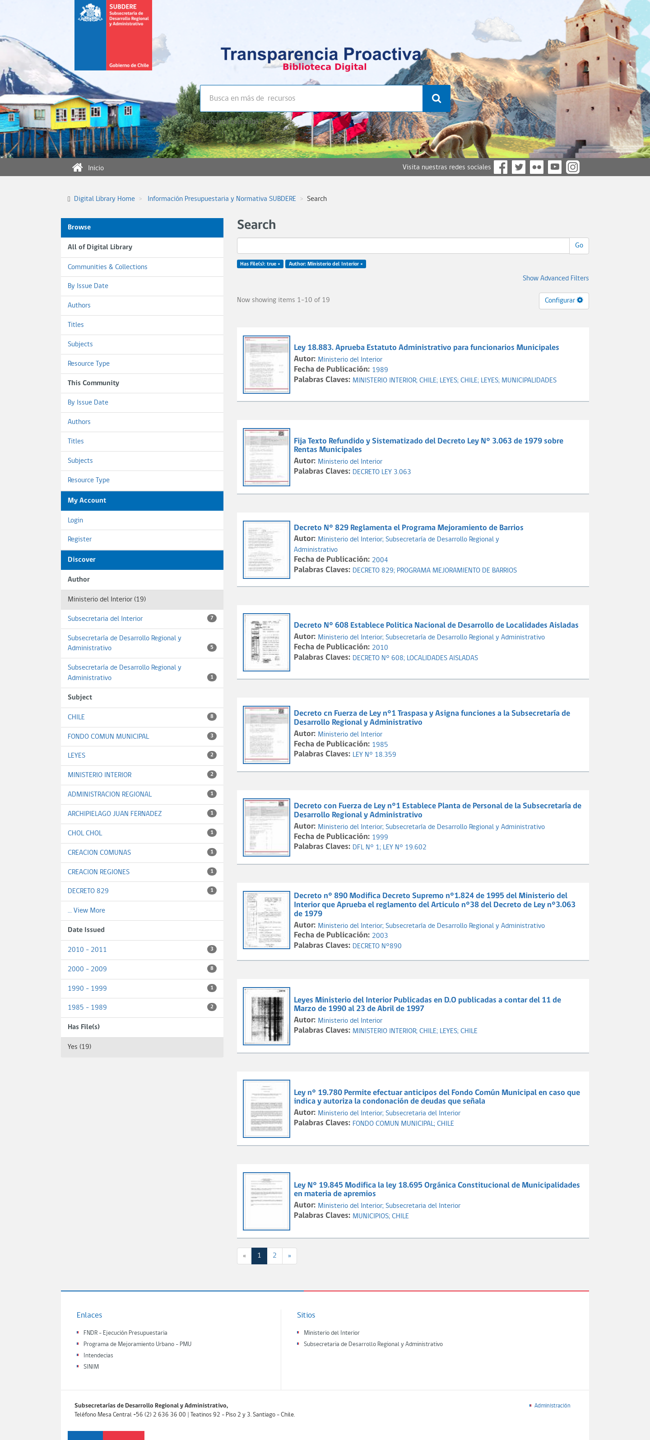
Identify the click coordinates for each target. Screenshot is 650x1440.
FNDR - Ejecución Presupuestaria (125, 1333)
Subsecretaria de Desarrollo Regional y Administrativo (373, 1344)
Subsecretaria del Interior (142, 618)
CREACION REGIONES (142, 871)
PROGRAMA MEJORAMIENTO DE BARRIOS (457, 570)
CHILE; (429, 380)
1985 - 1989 (142, 1007)
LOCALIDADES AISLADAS (442, 658)
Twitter (518, 167)
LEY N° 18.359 (374, 755)
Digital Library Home (104, 199)
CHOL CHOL (142, 833)
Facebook (500, 167)
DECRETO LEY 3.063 (382, 472)
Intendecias (98, 1355)
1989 (380, 370)
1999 (380, 837)
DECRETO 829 (142, 890)
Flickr (536, 167)
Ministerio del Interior (350, 359)
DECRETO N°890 (377, 946)
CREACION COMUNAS (142, 852)
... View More (86, 910)
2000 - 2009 (142, 969)
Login (75, 520)
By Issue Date (88, 286)
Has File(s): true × (260, 264)
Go (579, 245)
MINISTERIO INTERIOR (142, 774)
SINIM (91, 1367)
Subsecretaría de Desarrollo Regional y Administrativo (142, 643)
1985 (380, 745)
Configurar (564, 300)
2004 (380, 560)
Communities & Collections (108, 267)
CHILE (142, 717)
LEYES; (450, 380)
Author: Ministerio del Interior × (326, 264)
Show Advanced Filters (556, 278)
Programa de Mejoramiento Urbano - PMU (137, 1344)
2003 (380, 936)
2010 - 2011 (142, 949)
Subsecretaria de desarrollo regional (113, 42)
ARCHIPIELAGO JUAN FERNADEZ (142, 813)
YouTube (555, 167)
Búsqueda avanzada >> (233, 122)
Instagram (573, 167)
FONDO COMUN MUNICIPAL (142, 736)
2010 (380, 648)
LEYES (142, 755)
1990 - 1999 (142, 988)
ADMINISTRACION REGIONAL (142, 794)
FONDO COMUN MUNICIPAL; (395, 1124)
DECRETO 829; (375, 570)
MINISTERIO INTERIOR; (386, 380)
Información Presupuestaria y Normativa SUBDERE (222, 199)
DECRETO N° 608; (380, 658)
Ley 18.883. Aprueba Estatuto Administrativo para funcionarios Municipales (427, 348)
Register (80, 539)
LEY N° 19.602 (405, 847)
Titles (76, 325)
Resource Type (89, 364)
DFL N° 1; (368, 847)
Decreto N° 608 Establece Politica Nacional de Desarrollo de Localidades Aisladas (437, 625)
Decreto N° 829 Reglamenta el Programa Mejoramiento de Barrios (409, 528)
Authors (79, 305)
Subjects (80, 344)
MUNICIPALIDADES (529, 380)
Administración (552, 1406)
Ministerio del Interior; (351, 539)
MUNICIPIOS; (372, 1216)
